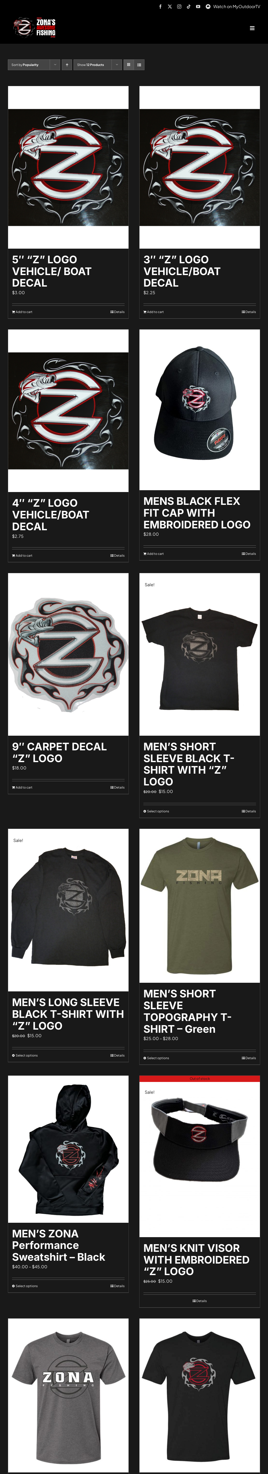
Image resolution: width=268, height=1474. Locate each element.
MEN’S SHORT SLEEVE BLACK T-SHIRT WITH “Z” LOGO (189, 764)
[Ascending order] (67, 64)
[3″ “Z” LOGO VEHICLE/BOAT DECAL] (199, 167)
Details (119, 312)
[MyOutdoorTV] (208, 6)
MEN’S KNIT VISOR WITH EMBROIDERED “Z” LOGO (196, 1260)
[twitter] (170, 6)
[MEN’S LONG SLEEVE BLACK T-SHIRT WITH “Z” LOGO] (68, 910)
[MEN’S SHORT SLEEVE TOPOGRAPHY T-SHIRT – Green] (199, 906)
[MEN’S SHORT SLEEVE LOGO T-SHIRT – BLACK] (199, 1395)
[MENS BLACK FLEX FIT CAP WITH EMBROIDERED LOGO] (199, 410)
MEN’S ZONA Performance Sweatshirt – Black (58, 1245)
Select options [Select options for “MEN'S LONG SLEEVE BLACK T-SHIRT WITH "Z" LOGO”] (27, 1055)
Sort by (25, 65)
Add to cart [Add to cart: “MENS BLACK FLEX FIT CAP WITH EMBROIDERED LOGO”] (155, 554)
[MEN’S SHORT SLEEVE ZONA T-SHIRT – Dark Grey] (68, 1395)
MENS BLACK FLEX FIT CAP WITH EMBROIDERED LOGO (197, 513)
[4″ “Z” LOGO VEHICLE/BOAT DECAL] (68, 411)
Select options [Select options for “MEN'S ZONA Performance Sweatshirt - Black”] (27, 1286)
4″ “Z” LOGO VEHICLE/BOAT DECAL (51, 514)
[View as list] (139, 65)
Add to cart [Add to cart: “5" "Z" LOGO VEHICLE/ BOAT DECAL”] (24, 312)
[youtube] (198, 6)
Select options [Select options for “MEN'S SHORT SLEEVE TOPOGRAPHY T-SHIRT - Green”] (158, 1058)
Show (90, 65)
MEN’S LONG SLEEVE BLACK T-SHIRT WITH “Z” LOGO (68, 1014)
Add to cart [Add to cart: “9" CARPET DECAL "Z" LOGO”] (24, 787)
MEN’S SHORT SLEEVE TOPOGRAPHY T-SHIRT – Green (187, 1011)
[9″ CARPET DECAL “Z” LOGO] (68, 654)
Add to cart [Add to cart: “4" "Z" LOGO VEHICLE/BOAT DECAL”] (24, 555)
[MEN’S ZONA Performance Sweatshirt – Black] (68, 1149)
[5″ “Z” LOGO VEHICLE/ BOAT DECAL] (68, 167)
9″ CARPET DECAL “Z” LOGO (59, 752)
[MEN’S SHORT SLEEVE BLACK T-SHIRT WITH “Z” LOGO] (199, 654)
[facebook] (160, 6)
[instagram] (179, 6)
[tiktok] (189, 6)
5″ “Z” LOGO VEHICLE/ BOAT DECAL (52, 271)
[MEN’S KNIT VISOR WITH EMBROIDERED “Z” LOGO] (199, 1156)
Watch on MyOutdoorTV (236, 6)
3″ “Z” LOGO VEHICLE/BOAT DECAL (182, 271)
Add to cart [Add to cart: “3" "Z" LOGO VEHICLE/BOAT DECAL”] (155, 312)
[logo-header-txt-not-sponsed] (35, 19)
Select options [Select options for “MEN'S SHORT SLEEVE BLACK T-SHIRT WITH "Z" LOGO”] (158, 811)
